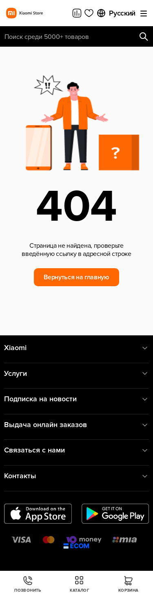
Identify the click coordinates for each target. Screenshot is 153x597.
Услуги (76, 373)
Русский (115, 13)
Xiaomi (76, 348)
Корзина (128, 584)
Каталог (79, 584)
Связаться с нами (76, 450)
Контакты (76, 476)
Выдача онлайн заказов (76, 425)
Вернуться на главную (76, 277)
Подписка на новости (76, 399)
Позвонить (27, 584)
